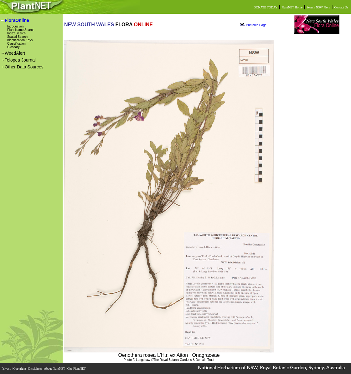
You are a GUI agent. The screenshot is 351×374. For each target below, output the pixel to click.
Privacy (7, 368)
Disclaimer (35, 368)
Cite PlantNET (76, 368)
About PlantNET (55, 368)
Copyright (20, 368)
